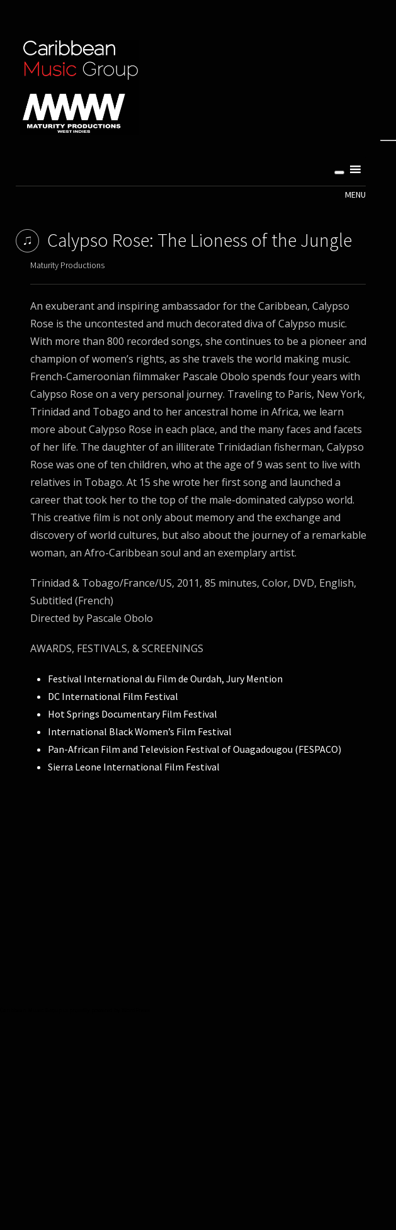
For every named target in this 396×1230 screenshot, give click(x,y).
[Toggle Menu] (339, 172)
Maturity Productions (67, 265)
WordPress (136, 1010)
